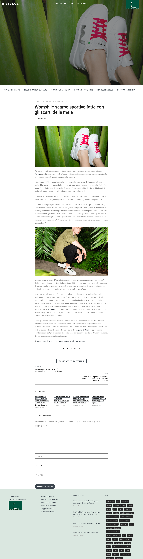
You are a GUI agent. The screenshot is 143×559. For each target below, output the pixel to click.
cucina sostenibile (112, 524)
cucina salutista (124, 520)
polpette (115, 554)
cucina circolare (112, 520)
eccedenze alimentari (113, 528)
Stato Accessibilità (126, 90)
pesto (108, 554)
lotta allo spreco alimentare (121, 547)
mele (61, 341)
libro (108, 547)
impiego (109, 543)
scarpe (66, 341)
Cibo (120, 509)
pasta (121, 550)
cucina (116, 513)
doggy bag (124, 524)
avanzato (125, 502)
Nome (38, 456)
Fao (124, 535)
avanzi (109, 505)
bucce (130, 505)
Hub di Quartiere (125, 539)
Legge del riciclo (105, 90)
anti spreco (110, 502)
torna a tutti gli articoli (71, 361)
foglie (130, 535)
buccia (108, 509)
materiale (54, 341)
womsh (82, 341)
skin (76, 341)
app (118, 502)
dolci (131, 524)
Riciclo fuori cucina (60, 90)
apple (39, 341)
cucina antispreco (126, 517)
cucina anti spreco (127, 513)
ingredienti (118, 543)
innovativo (46, 341)
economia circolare (113, 532)
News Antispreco (12, 90)
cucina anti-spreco (112, 517)
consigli (109, 513)
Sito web (39, 475)
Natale (109, 550)
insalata (127, 543)
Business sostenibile (83, 90)
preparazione (125, 554)
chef (114, 509)
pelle (127, 550)
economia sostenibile (113, 535)
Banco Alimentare (119, 505)
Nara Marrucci (41, 118)
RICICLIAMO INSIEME (78, 4)
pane (115, 550)
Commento (41, 426)
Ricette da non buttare (35, 90)
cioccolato (128, 509)
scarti (72, 341)
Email (38, 466)
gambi (115, 539)
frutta (108, 539)
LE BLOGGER (61, 4)
